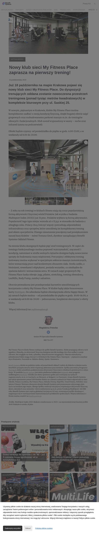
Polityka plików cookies (43, 528)
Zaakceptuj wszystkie (13, 528)
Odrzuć (28, 528)
